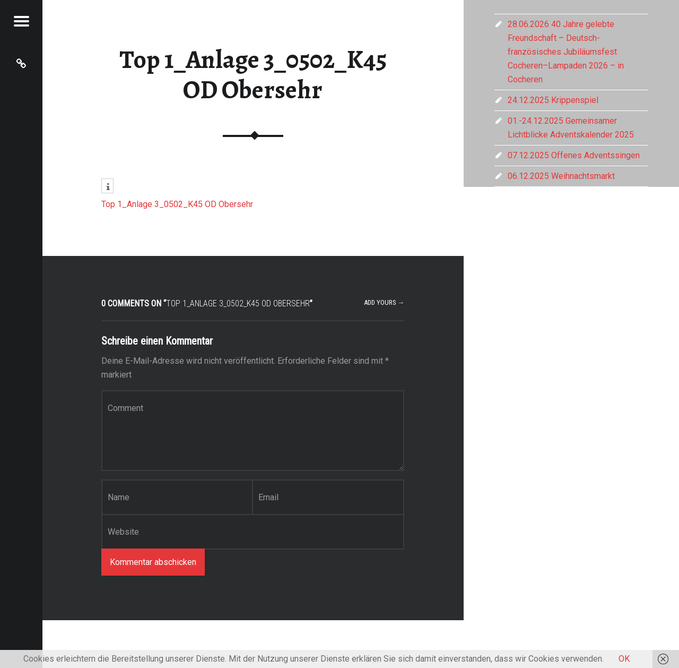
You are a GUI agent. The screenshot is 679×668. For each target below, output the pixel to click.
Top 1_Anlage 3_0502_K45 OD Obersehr (253, 74)
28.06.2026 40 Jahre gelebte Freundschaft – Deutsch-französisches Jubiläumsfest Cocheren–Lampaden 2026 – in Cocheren (566, 51)
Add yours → (384, 302)
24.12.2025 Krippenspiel (553, 100)
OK (624, 659)
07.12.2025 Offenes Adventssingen (574, 155)
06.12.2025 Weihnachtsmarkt (561, 176)
